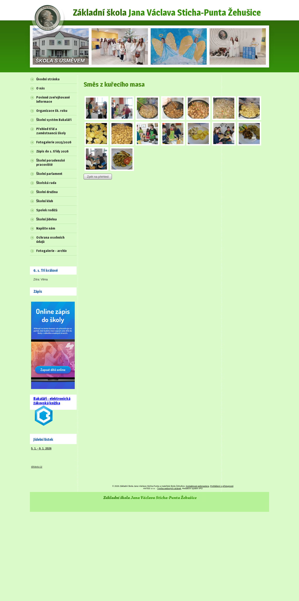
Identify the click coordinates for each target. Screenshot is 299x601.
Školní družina (47, 192)
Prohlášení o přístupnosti (222, 486)
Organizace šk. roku (51, 111)
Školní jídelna (46, 219)
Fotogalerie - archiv (51, 251)
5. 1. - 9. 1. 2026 (41, 448)
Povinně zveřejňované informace (53, 99)
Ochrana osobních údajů (50, 239)
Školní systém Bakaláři (53, 120)
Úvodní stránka (48, 79)
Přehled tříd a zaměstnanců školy (51, 131)
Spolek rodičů (46, 210)
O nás (40, 88)
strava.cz (36, 466)
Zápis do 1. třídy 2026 (52, 151)
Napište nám (45, 228)
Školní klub (44, 201)
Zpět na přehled (97, 176)
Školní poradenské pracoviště (50, 162)
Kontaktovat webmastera (197, 486)
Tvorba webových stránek (169, 488)
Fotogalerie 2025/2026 (53, 142)
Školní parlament (49, 174)
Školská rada (46, 183)
